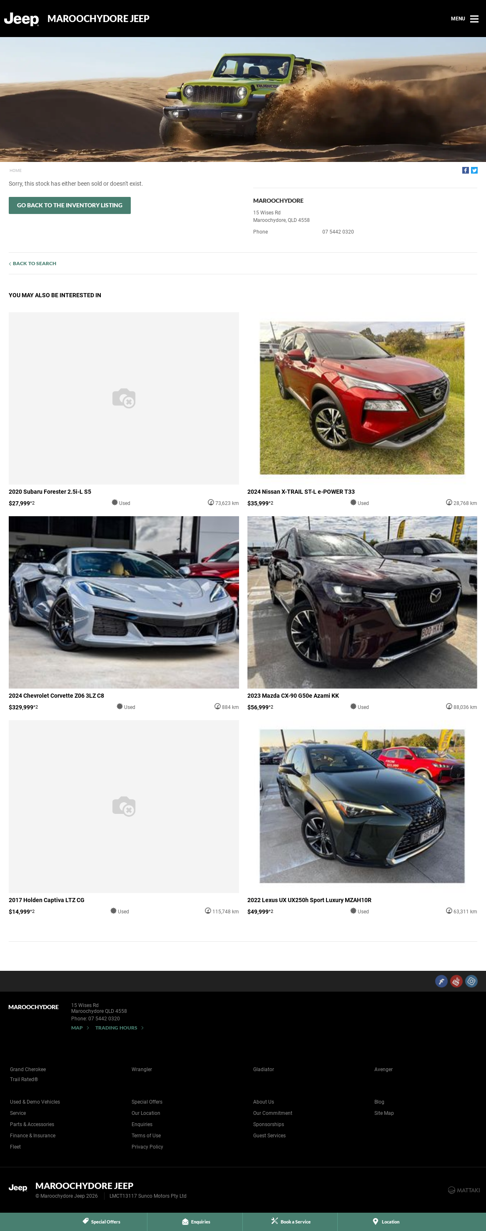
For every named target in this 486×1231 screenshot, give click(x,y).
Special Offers (147, 1102)
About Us (263, 1102)
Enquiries (142, 1124)
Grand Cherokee (28, 1069)
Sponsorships (268, 1124)
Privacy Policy (147, 1147)
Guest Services (269, 1136)
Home (16, 170)
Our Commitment (272, 1113)
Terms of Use (146, 1136)
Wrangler (142, 1069)
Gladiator (263, 1069)
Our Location (146, 1113)
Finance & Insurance (32, 1136)
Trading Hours (116, 1028)
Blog (379, 1102)
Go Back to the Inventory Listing (69, 205)
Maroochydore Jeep (98, 18)
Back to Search (34, 263)
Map (77, 1028)
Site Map (384, 1113)
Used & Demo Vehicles (35, 1102)
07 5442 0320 (338, 232)
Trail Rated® (24, 1079)
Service (18, 1113)
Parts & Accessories (32, 1124)
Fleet (15, 1147)
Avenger (383, 1069)
